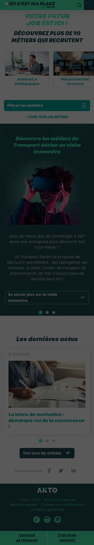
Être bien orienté (67, 538)
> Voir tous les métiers (47, 117)
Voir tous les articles (42, 453)
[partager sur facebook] (49, 470)
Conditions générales (47, 510)
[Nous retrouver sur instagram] (47, 519)
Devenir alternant (27, 538)
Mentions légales (23, 505)
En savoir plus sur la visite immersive (32, 298)
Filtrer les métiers (25, 106)
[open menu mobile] (89, 5)
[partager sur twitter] (61, 470)
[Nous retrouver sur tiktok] (36, 519)
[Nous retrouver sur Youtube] (57, 519)
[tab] (40, 312)
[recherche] (79, 5)
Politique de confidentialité (62, 505)
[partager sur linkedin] (73, 470)
